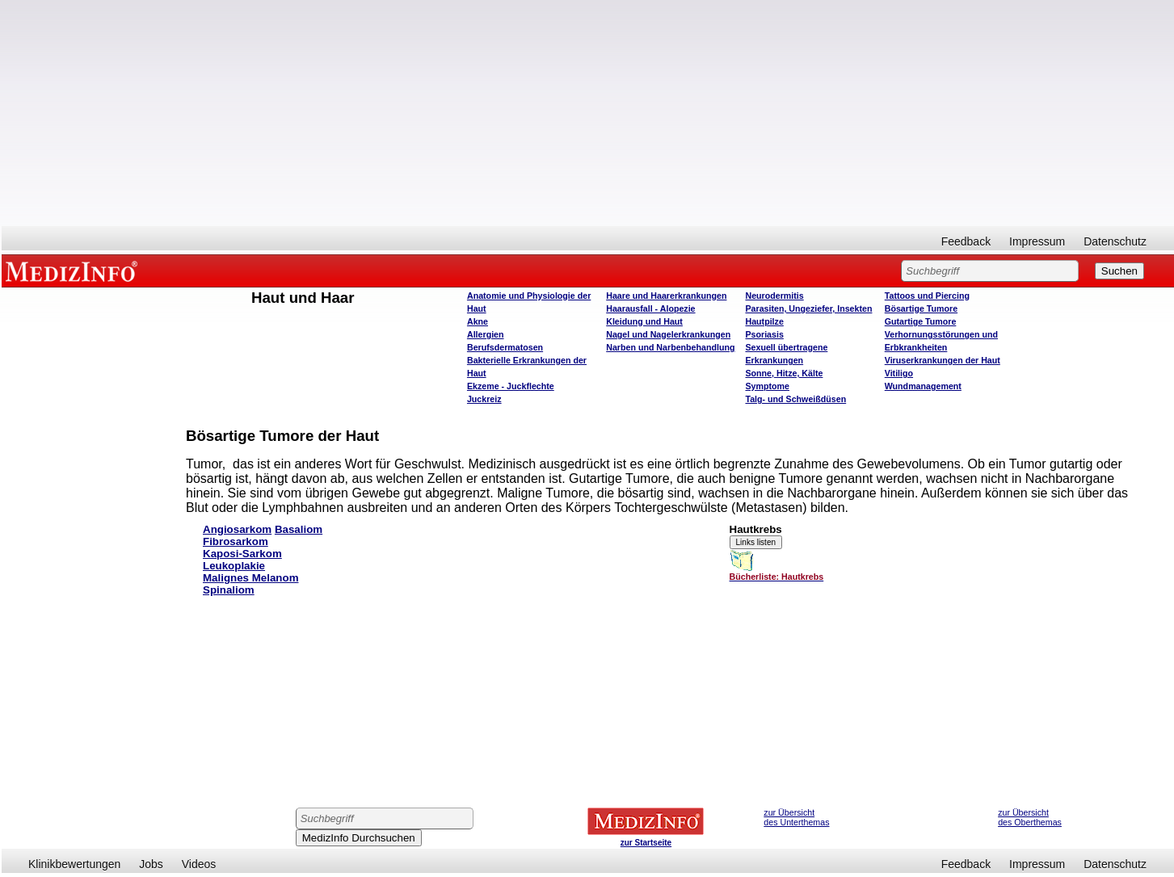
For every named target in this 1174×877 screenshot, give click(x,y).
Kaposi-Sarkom (242, 554)
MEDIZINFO (74, 270)
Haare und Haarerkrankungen (666, 295)
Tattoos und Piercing (927, 295)
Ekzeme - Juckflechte (510, 386)
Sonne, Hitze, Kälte (784, 373)
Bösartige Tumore (921, 308)
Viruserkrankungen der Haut (942, 360)
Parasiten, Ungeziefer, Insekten (808, 308)
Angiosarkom (237, 529)
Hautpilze (764, 321)
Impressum (1037, 241)
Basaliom (298, 529)
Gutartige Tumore (921, 321)
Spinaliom (229, 590)
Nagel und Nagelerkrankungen (668, 334)
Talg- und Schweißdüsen (795, 399)
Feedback (966, 241)
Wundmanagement (923, 386)
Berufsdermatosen (505, 347)
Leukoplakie (234, 566)
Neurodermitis (774, 295)
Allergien (485, 334)
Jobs (151, 864)
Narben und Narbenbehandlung (670, 347)
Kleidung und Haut (644, 321)
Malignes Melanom (251, 578)
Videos (199, 864)
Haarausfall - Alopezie (650, 308)
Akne (477, 321)
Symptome (767, 386)
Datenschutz (1115, 241)
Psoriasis (764, 334)
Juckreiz (484, 399)
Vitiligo (899, 373)
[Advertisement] (588, 113)
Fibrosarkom (235, 541)
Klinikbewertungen (74, 864)
